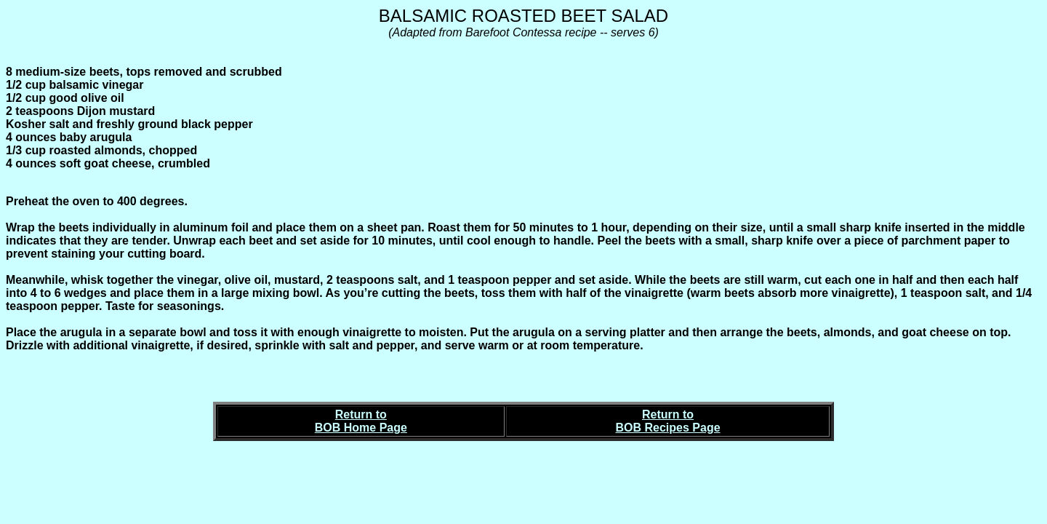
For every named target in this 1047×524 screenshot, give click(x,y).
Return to (361, 414)
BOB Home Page (361, 427)
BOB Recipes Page (668, 427)
